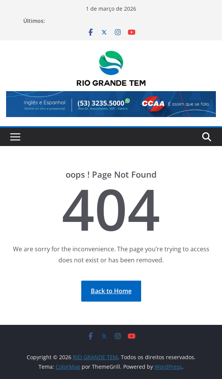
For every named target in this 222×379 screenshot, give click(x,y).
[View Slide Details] (111, 104)
